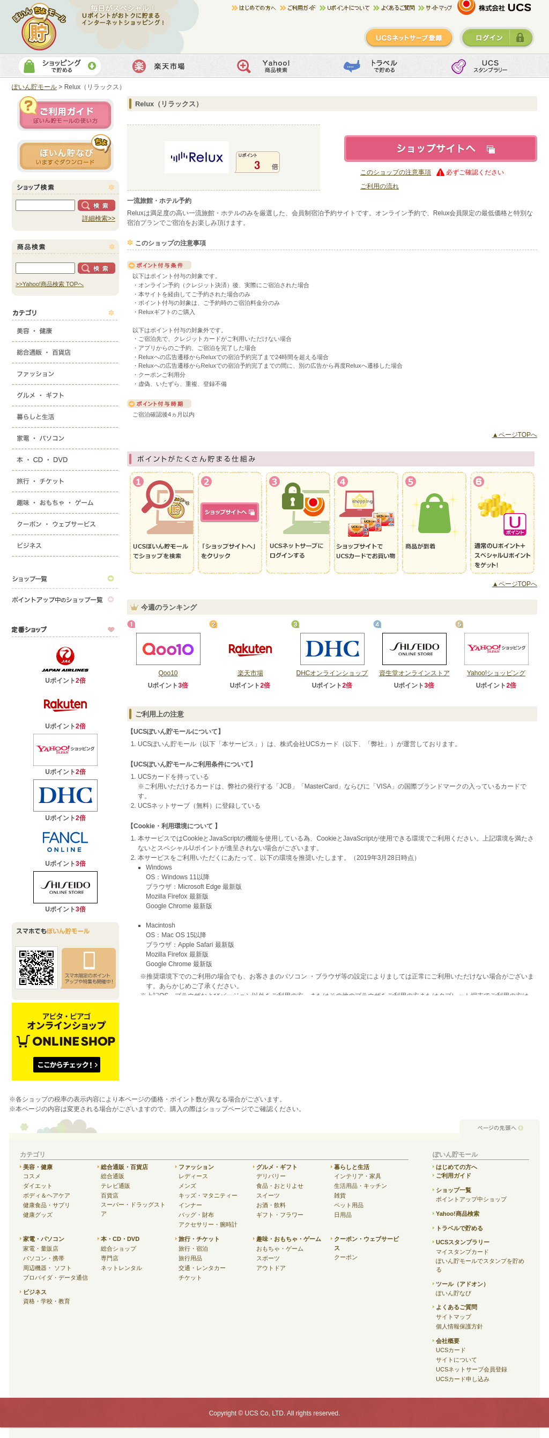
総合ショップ (118, 1248)
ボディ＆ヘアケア (46, 1195)
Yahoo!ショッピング (496, 673)
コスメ (32, 1176)
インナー (190, 1205)
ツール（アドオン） (462, 1284)
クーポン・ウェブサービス (65, 522)
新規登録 (409, 37)
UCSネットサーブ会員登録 (471, 1369)
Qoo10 (167, 673)
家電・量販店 (40, 1248)
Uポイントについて (346, 8)
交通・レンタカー (202, 1268)
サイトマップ (434, 8)
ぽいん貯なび (453, 1293)
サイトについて (456, 1359)
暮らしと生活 (65, 414)
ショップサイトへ (440, 148)
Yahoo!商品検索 (273, 66)
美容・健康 (65, 328)
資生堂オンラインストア (414, 673)
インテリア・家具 (357, 1176)
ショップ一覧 (65, 578)
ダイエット (38, 1185)
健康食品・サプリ (46, 1205)
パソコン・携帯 (43, 1258)
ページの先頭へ (499, 1128)
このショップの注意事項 (395, 172)
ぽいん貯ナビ (65, 153)
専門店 (109, 1258)
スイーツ (268, 1195)
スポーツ (268, 1258)
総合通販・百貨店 (65, 350)
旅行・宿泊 (193, 1248)
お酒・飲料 (271, 1205)
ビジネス (65, 543)
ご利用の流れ (379, 186)
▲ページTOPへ (514, 435)
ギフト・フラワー (279, 1214)
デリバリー (271, 1176)
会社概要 (447, 1341)
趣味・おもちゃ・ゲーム (65, 500)
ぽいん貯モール (39, 27)
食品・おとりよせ (279, 1185)
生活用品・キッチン (360, 1185)
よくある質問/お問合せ (395, 8)
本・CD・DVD (65, 457)
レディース (193, 1176)
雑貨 (340, 1195)
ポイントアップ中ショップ (471, 1199)
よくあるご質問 (456, 1307)
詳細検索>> (98, 218)
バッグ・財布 (196, 1214)
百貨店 (109, 1195)
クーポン (346, 1257)
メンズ (187, 1185)
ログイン (497, 37)
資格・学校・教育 (46, 1301)
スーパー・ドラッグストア (133, 1209)
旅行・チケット (65, 479)
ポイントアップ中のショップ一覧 (65, 599)
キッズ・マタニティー (208, 1195)
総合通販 (112, 1176)
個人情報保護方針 (459, 1326)
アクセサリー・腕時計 (208, 1224)
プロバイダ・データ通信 (55, 1277)
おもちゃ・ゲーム (279, 1248)
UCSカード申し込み (462, 1379)
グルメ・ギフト (65, 393)
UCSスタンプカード (486, 66)
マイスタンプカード (462, 1252)
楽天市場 (166, 66)
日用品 (343, 1214)
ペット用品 (348, 1205)
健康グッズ (38, 1214)
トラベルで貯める (379, 66)
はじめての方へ (256, 8)
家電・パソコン (65, 436)
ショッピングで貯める (59, 66)
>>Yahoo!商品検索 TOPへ (50, 284)
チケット (190, 1277)
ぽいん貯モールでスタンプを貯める (480, 1265)
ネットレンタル (121, 1268)
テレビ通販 (115, 1185)
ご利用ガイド (300, 8)
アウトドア (271, 1268)
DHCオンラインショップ (332, 673)
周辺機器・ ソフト (47, 1268)
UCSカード (451, 1350)
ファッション (65, 371)
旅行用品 (190, 1258)
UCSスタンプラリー (462, 1242)
